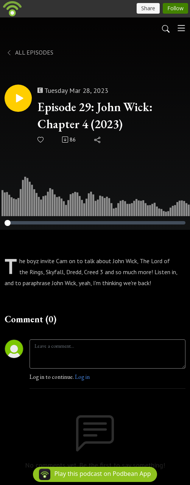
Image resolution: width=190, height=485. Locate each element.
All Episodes (29, 52)
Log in (82, 377)
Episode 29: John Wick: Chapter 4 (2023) (95, 115)
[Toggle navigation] (181, 28)
